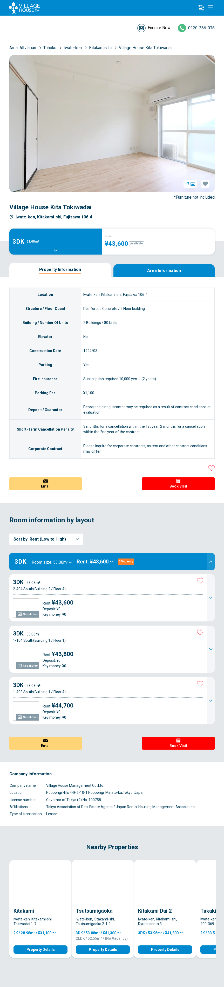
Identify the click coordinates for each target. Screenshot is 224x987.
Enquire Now (159, 27)
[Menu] (210, 8)
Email (46, 486)
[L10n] (201, 8)
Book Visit (178, 486)
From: (108, 236)
